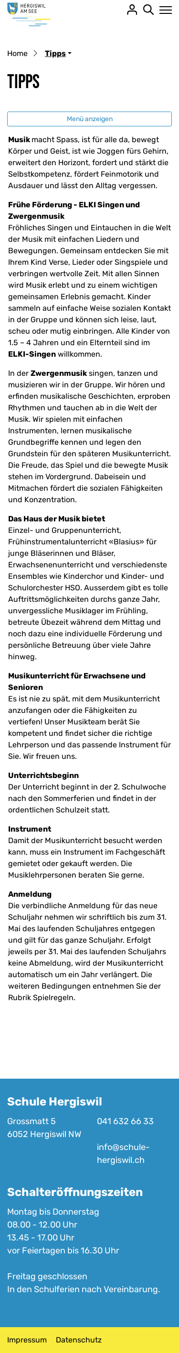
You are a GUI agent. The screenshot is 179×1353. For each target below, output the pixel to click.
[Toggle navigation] (163, 10)
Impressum (27, 1339)
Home (17, 53)
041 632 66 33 (125, 1121)
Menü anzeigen (90, 119)
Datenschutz (79, 1339)
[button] (58, 53)
